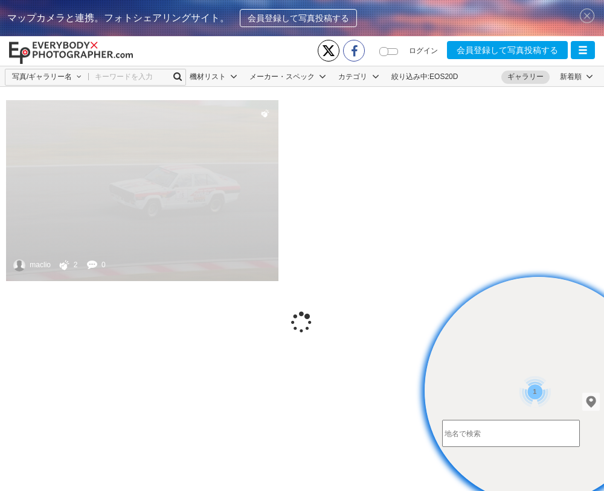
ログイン (423, 50)
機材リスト (213, 76)
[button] (583, 50)
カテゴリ (358, 76)
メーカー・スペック (287, 76)
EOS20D (443, 76)
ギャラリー (525, 76)
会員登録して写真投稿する (298, 18)
